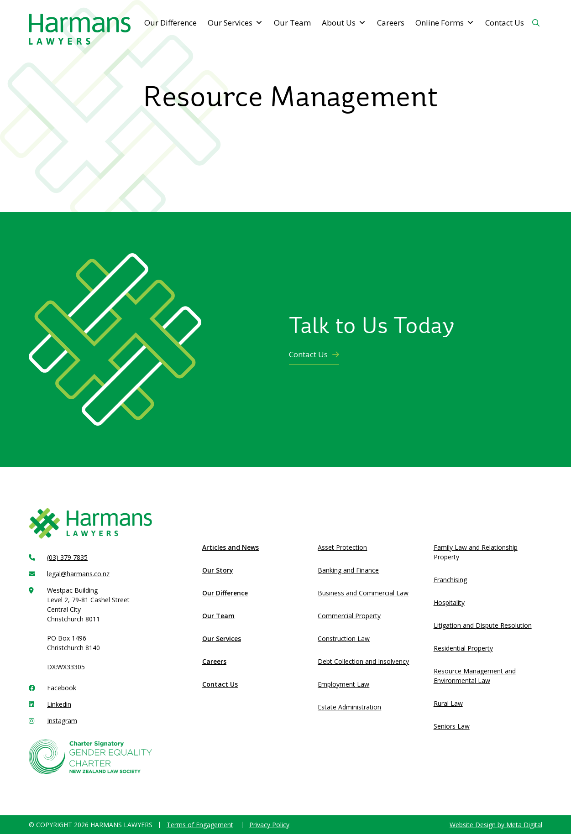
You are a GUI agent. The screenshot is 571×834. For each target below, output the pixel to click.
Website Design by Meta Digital (496, 824)
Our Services (235, 23)
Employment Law (343, 684)
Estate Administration (349, 707)
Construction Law (344, 638)
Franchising (450, 579)
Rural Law (448, 703)
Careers (390, 22)
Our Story (217, 570)
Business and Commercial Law (363, 593)
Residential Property (463, 648)
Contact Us (504, 22)
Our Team (292, 22)
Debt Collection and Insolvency (363, 661)
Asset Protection (342, 547)
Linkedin (59, 704)
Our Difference (170, 22)
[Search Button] (535, 23)
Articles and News (230, 547)
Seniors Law (452, 726)
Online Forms (444, 23)
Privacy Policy (269, 824)
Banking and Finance (348, 570)
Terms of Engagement (200, 824)
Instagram (62, 720)
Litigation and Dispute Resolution (483, 625)
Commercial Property (349, 615)
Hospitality (449, 602)
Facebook (61, 687)
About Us (344, 23)
